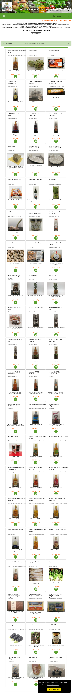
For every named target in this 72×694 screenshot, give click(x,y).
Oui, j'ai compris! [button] (54, 689)
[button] (36, 43)
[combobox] (58, 10)
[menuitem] (4, 16)
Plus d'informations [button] (53, 685)
